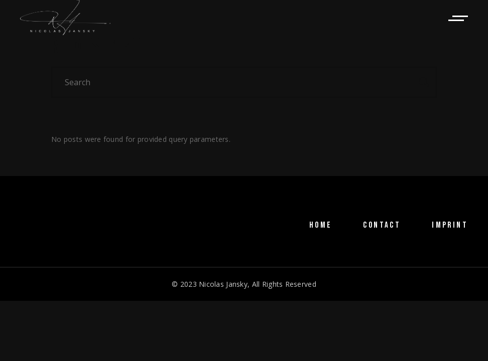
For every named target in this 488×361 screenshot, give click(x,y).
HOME (320, 225)
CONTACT (382, 225)
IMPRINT (450, 225)
